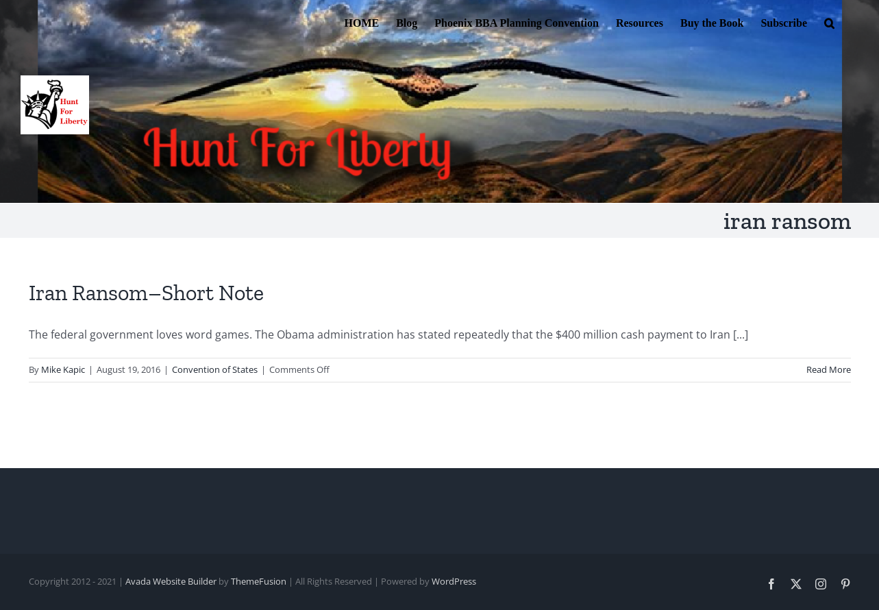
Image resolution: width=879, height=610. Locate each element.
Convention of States (215, 369)
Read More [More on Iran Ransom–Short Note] (828, 369)
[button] (829, 22)
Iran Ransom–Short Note (146, 293)
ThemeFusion (258, 581)
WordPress (454, 581)
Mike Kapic (63, 369)
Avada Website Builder (170, 581)
